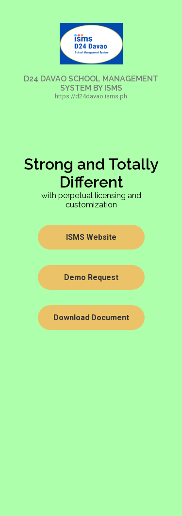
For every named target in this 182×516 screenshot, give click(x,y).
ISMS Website (91, 237)
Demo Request (91, 277)
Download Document (91, 317)
